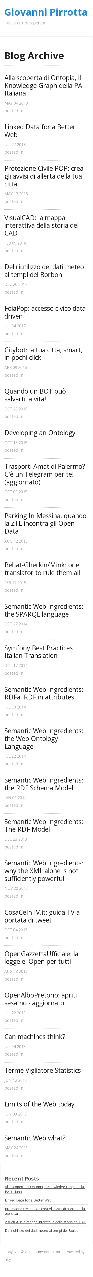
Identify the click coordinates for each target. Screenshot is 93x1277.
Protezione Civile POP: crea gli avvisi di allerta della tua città (44, 176)
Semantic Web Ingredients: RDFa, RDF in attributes (44, 693)
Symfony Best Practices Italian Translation (39, 652)
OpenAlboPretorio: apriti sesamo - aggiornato (41, 999)
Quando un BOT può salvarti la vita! (36, 395)
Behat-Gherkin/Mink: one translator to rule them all (42, 569)
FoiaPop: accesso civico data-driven (46, 312)
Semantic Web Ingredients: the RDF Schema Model (44, 784)
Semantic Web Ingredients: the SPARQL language (44, 610)
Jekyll (8, 1259)
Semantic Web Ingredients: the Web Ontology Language (44, 738)
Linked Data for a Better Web (40, 131)
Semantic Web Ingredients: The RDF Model (44, 825)
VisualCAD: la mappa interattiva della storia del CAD (42, 225)
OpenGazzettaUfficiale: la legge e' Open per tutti (42, 958)
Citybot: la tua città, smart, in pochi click (44, 354)
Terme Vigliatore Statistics (42, 1070)
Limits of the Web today (39, 1104)
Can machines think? (34, 1037)
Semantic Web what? (35, 1138)
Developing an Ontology (39, 433)
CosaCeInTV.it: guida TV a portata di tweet (42, 916)
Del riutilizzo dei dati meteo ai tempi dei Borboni (45, 271)
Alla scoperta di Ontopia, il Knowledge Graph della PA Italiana (44, 85)
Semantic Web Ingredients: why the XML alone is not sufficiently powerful (44, 870)
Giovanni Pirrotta (46, 12)
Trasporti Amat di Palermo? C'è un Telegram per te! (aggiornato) (45, 474)
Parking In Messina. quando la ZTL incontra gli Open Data (46, 523)
